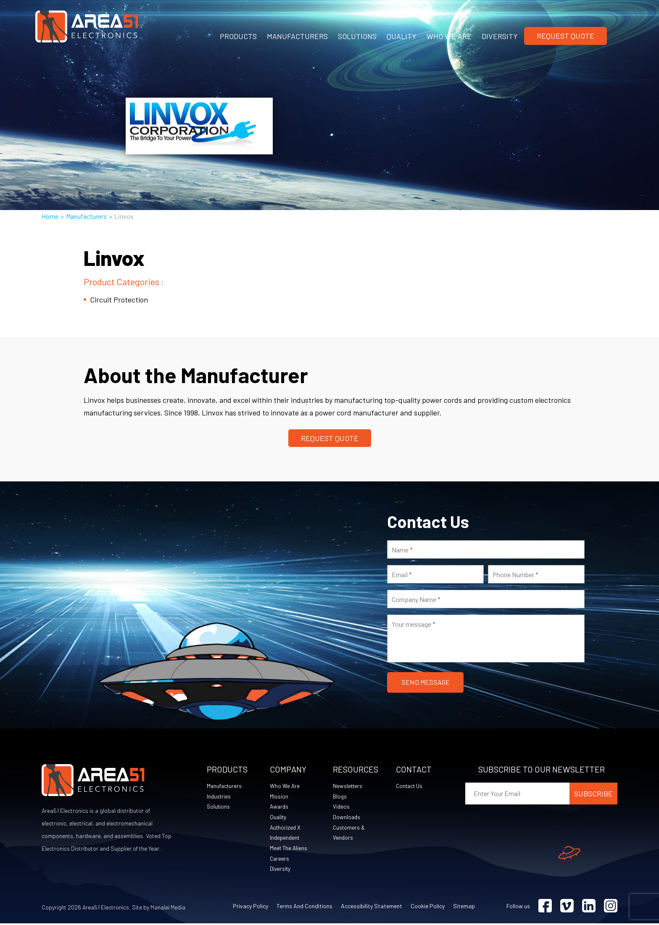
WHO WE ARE (449, 36)
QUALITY (401, 36)
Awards (280, 807)
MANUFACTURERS (297, 36)
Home (50, 216)
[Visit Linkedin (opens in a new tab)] (589, 907)
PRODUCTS (238, 36)
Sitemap (464, 907)
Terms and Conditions (304, 907)
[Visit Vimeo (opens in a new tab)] (567, 907)
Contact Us (410, 786)
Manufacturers (86, 216)
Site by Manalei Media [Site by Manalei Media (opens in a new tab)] (158, 908)
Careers (280, 859)
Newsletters (348, 786)
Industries (219, 796)
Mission (279, 796)
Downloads (347, 817)
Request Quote (565, 35)
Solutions (219, 807)
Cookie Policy (428, 907)
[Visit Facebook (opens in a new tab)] (545, 907)
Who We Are (285, 786)
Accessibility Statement (371, 907)
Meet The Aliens (289, 849)
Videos (341, 807)
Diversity (281, 870)
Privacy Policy (250, 907)
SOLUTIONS (357, 36)
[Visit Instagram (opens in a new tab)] (610, 907)
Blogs (340, 796)
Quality (278, 817)
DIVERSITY (500, 36)
